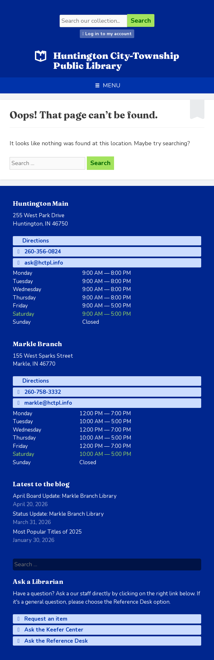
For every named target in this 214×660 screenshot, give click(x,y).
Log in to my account (107, 34)
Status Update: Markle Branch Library (58, 514)
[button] (111, 85)
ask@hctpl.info (40, 262)
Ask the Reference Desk (53, 641)
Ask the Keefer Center (50, 629)
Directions (35, 240)
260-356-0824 (39, 251)
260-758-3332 (39, 392)
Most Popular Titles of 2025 (47, 532)
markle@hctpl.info (45, 403)
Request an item (42, 619)
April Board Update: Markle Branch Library (65, 496)
